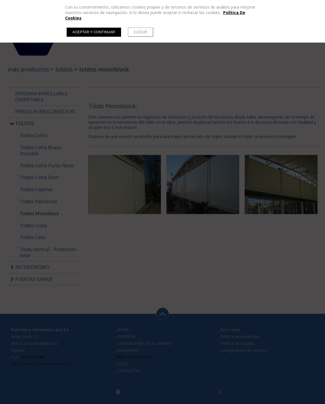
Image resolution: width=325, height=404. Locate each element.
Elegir (140, 32)
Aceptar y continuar (94, 32)
